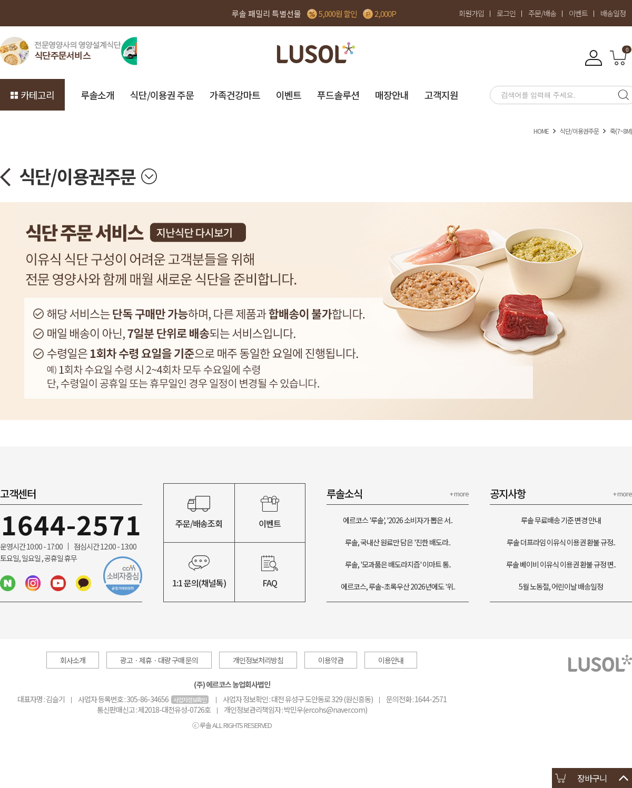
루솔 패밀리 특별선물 (266, 13)
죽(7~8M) (621, 130)
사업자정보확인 (189, 699)
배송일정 (613, 13)
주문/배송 (542, 13)
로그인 (506, 13)
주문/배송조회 (199, 513)
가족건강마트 (235, 95)
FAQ (270, 572)
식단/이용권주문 (579, 130)
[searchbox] (550, 95)
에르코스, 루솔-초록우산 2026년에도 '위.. (398, 586)
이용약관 (330, 660)
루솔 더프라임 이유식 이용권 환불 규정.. (561, 542)
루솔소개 (97, 95)
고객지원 (441, 95)
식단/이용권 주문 (162, 95)
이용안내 (390, 660)
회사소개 (72, 660)
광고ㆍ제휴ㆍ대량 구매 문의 (159, 660)
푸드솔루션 (338, 95)
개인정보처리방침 (258, 660)
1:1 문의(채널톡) (199, 572)
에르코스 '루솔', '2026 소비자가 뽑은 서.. (397, 520)
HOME (541, 130)
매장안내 (392, 95)
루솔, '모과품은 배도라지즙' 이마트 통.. (398, 564)
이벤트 (578, 13)
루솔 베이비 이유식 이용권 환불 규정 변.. (561, 564)
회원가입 (471, 13)
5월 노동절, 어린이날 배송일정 (561, 586)
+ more (459, 493)
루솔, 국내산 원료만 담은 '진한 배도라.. (397, 542)
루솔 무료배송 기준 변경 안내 (561, 520)
